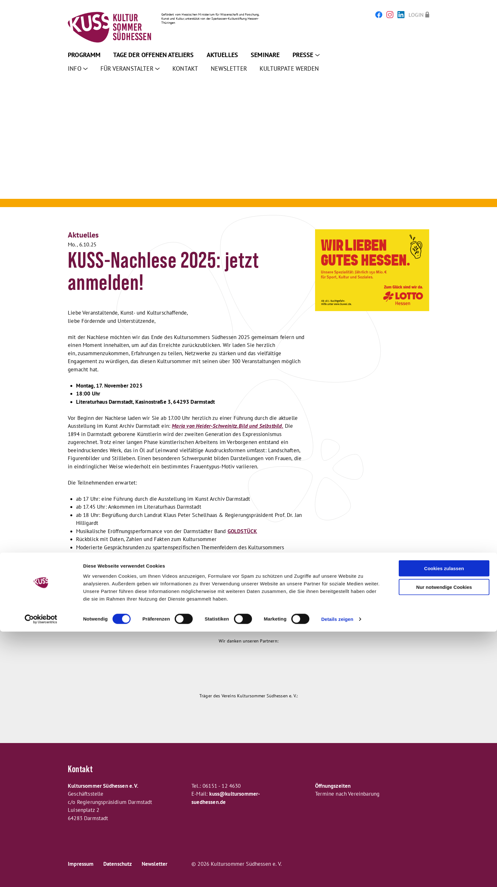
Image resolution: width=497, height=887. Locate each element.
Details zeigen (337, 874)
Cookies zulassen (444, 823)
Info (78, 68)
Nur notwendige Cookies (444, 842)
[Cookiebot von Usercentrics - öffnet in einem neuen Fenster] (41, 874)
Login (416, 14)
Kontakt (185, 68)
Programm (84, 55)
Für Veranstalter (130, 68)
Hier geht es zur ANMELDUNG (102, 595)
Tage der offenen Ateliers (153, 55)
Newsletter (229, 68)
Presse (306, 55)
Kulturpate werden (289, 68)
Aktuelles (222, 55)
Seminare (265, 55)
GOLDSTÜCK (242, 531)
